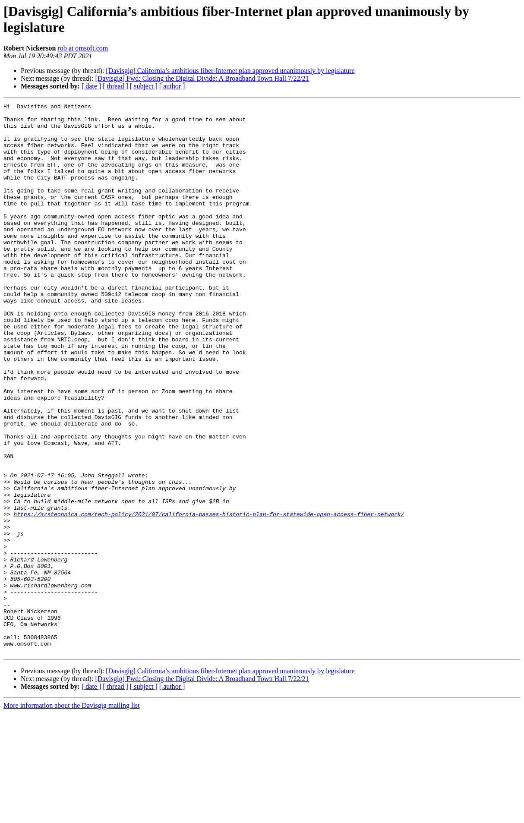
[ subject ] (144, 86)
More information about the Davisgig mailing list (71, 815)
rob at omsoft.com (82, 48)
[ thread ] (115, 86)
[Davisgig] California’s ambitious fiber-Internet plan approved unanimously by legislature (230, 70)
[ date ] (91, 86)
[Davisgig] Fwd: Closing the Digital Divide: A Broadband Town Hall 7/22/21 (202, 78)
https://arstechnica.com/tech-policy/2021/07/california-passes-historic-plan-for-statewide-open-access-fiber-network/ (208, 597)
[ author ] (172, 86)
